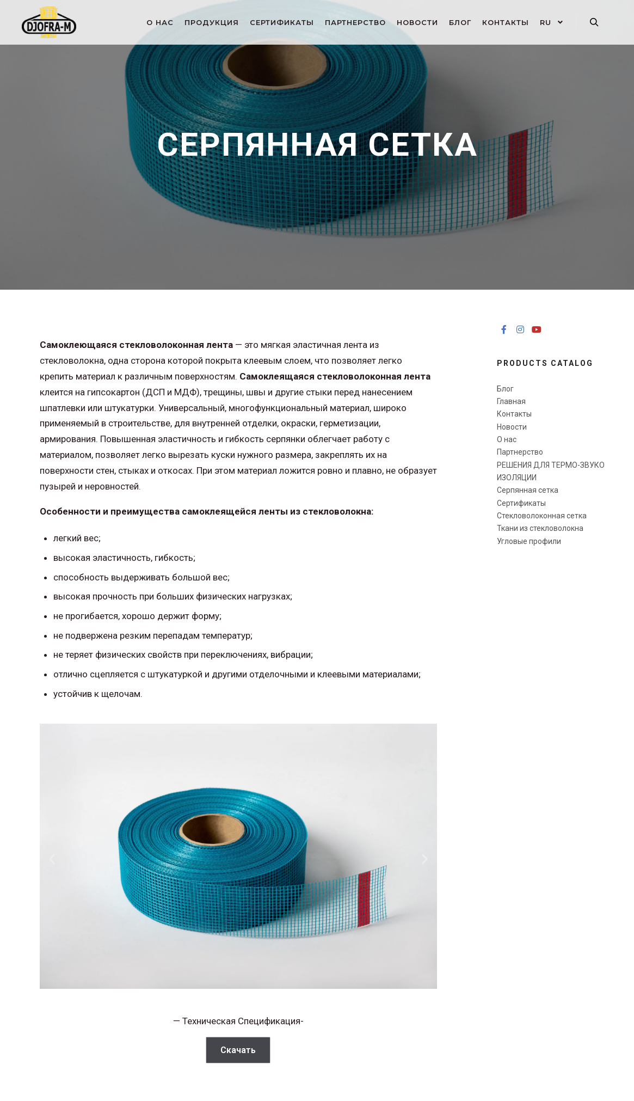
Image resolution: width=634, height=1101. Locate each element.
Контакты (514, 413)
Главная (511, 401)
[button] (52, 858)
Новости (512, 427)
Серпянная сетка (527, 490)
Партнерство (520, 452)
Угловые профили (529, 541)
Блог (505, 388)
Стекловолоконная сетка (542, 515)
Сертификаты (521, 503)
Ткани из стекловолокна (540, 528)
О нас (506, 439)
